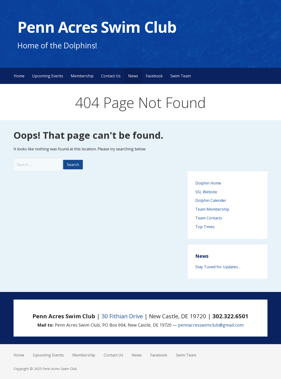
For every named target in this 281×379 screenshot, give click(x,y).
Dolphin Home (208, 183)
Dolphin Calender (210, 200)
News (133, 76)
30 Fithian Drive (122, 316)
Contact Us (111, 76)
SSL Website (206, 191)
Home (19, 76)
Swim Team (180, 76)
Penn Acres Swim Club (96, 27)
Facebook (154, 76)
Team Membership (212, 209)
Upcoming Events (47, 76)
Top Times (205, 226)
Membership (82, 76)
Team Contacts (208, 218)
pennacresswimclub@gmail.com (211, 325)
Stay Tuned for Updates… (217, 266)
